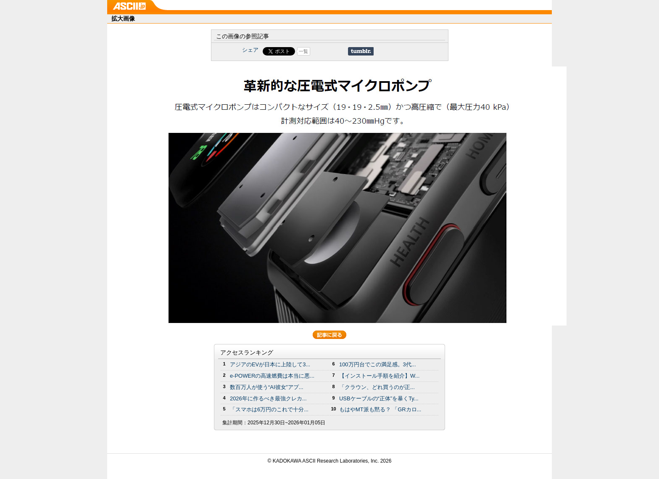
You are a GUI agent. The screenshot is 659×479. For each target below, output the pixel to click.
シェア (250, 50)
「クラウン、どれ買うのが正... (377, 387)
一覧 (303, 51)
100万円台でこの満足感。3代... (377, 364)
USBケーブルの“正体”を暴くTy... (379, 398)
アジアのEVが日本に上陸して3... (270, 364)
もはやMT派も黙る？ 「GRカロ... (380, 409)
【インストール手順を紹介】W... (379, 376)
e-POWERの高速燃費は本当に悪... (272, 376)
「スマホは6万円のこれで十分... (269, 409)
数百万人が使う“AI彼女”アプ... (266, 387)
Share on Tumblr (361, 51)
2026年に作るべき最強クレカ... (268, 398)
